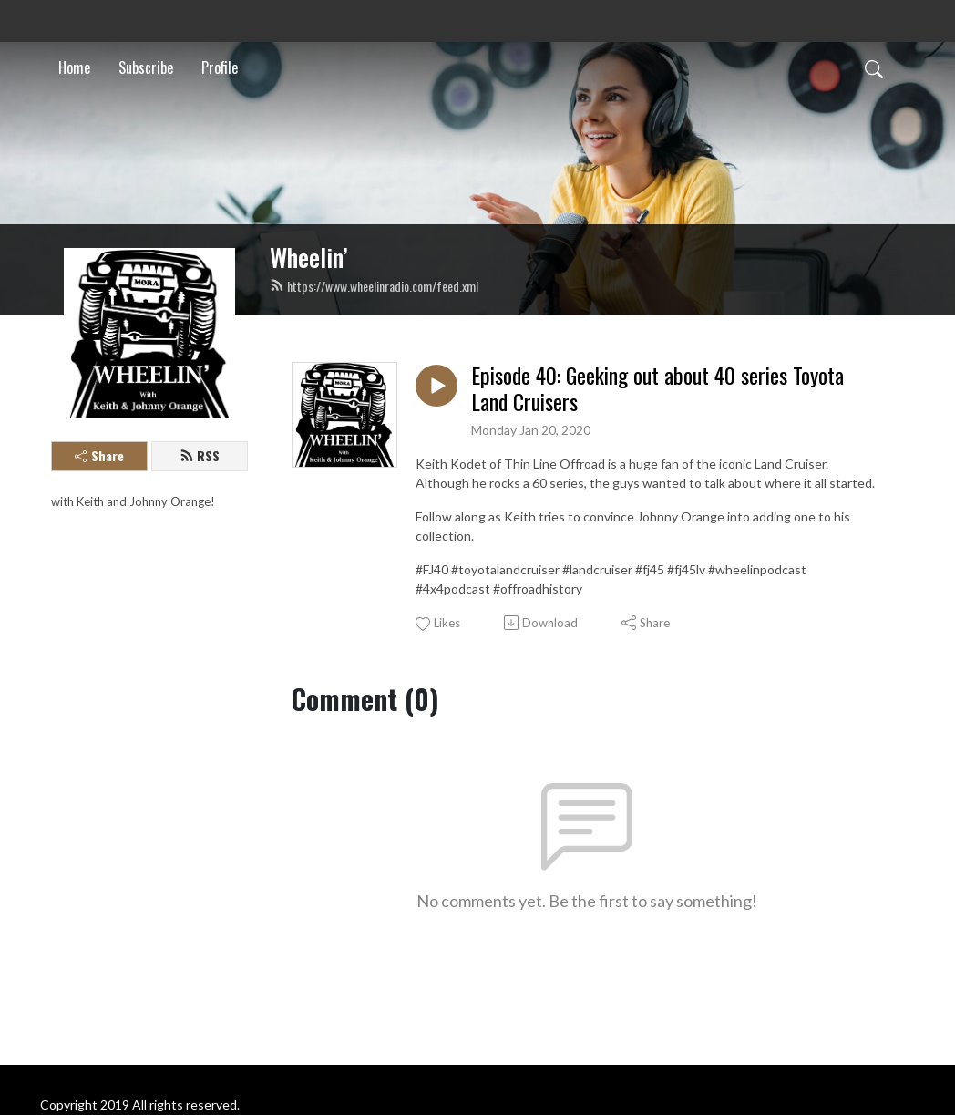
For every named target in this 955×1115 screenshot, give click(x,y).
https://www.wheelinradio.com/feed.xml (374, 285)
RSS (200, 455)
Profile (219, 67)
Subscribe (145, 67)
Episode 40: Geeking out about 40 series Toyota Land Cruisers (657, 388)
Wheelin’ (309, 257)
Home (74, 67)
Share (99, 455)
